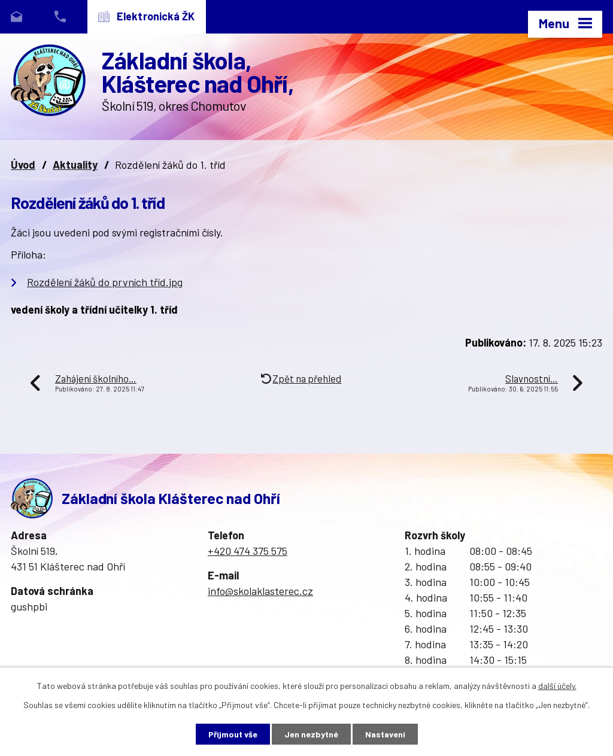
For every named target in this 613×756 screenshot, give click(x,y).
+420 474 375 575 (247, 550)
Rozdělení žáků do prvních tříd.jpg (105, 282)
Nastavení (385, 734)
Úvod (23, 164)
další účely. (557, 686)
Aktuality (75, 164)
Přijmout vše (232, 734)
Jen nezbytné (311, 734)
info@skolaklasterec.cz (260, 590)
